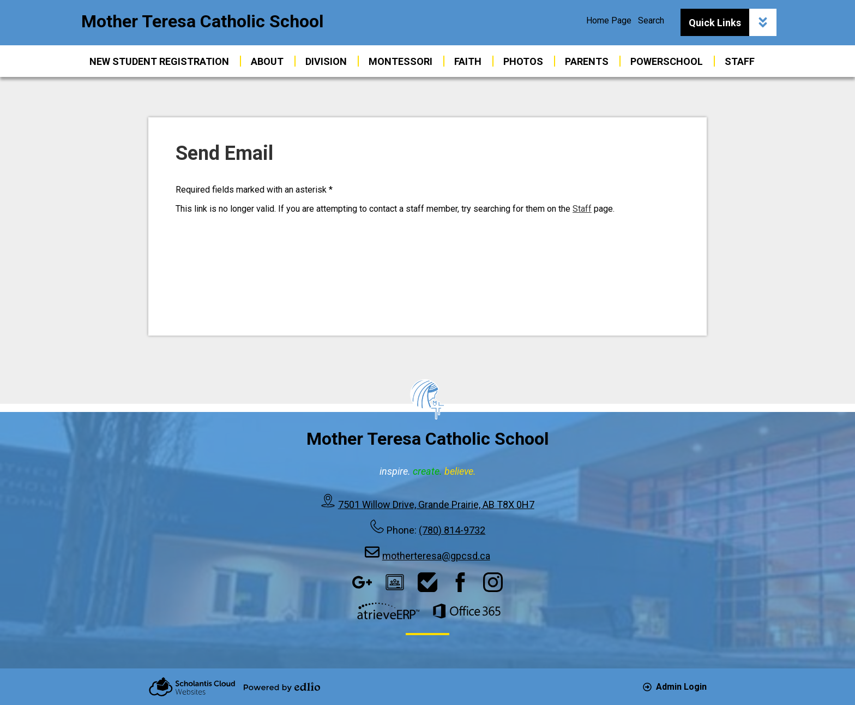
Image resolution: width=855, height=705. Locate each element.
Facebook (460, 582)
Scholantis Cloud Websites (192, 686)
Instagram (493, 582)
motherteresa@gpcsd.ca (436, 555)
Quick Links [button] (732, 22)
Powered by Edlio (282, 687)
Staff (582, 209)
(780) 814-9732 (452, 530)
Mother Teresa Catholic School (202, 21)
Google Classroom (395, 582)
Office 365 (467, 611)
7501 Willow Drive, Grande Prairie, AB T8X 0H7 (436, 504)
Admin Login (675, 687)
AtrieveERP (388, 611)
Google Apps (362, 582)
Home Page (608, 20)
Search (651, 20)
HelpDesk (427, 582)
